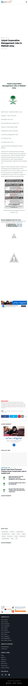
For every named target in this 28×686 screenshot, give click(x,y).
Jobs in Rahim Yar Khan (6, 640)
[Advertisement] (14, 19)
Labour (18, 533)
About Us (3, 657)
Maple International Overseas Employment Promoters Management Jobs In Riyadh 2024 (17, 478)
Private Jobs (9, 536)
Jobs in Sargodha (5, 636)
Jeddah (13, 533)
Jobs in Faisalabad (5, 625)
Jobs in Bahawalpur (5, 638)
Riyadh (16, 536)
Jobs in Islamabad (5, 623)
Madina (23, 533)
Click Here (19, 224)
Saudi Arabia (4, 412)
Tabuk (12, 538)
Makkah (21, 411)
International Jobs (15, 411)
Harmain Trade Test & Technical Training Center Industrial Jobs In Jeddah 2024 (17, 490)
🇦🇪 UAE (14, 683)
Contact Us (3, 659)
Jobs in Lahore (4, 619)
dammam (12, 531)
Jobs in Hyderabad (5, 632)
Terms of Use (4, 663)
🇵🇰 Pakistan (9, 683)
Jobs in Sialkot (4, 630)
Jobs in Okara (4, 634)
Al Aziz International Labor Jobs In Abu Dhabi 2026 (17, 483)
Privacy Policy (4, 665)
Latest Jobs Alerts (5, 667)
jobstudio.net (19, 222)
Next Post (24, 420)
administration (8, 37)
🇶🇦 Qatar (20, 683)
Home (2, 37)
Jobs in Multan (4, 627)
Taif (16, 538)
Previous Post (4, 420)
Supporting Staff (5, 538)
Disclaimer (3, 661)
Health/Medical (19, 531)
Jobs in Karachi (4, 621)
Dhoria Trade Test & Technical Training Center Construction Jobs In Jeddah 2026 (13, 471)
